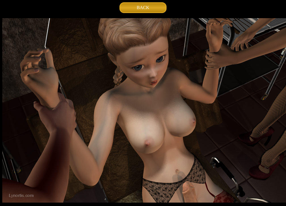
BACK (143, 7)
